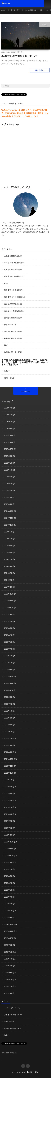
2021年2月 (8, 828)
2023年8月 (8, 621)
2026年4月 (8, 408)
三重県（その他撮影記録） (14, 262)
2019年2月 (8, 993)
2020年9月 (8, 862)
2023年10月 (9, 608)
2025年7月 (8, 470)
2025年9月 (8, 456)
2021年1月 (8, 835)
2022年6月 (8, 718)
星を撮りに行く (33, 1072)
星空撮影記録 (15, 10)
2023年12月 (9, 594)
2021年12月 (9, 759)
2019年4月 (8, 979)
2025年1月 (8, 504)
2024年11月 (9, 518)
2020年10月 (9, 855)
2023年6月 (8, 635)
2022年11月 (9, 683)
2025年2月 (8, 497)
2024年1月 (8, 587)
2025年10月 (9, 449)
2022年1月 (8, 752)
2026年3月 (8, 415)
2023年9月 (8, 614)
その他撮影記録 (30, 10)
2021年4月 (8, 814)
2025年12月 (9, 435)
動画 (6, 283)
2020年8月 (8, 869)
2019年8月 (8, 952)
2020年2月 (8, 911)
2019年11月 (9, 931)
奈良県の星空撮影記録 (13, 304)
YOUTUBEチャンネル (12, 1028)
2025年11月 (9, 442)
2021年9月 (8, 780)
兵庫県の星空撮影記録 (13, 269)
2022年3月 (8, 738)
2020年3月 (8, 904)
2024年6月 (8, 552)
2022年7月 (8, 711)
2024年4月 (8, 566)
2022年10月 (9, 690)
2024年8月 (8, 539)
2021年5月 (8, 807)
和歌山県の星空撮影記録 (14, 290)
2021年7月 (8, 793)
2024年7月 (8, 545)
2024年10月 (9, 525)
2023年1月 (8, 669)
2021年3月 (8, 821)
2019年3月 (8, 986)
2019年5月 (8, 972)
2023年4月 (8, 649)
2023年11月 (9, 601)
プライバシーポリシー (13, 1014)
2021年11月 (9, 766)
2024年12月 (9, 511)
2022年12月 (9, 676)
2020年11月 (9, 849)
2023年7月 (8, 628)
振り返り (20, 52)
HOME (3, 10)
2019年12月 (9, 924)
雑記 (45, 24)
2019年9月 (8, 945)
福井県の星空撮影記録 (13, 338)
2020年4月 (8, 897)
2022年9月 (8, 697)
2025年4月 (8, 484)
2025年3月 (8, 490)
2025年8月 (8, 463)
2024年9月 (8, 532)
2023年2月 (8, 663)
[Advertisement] (25, 155)
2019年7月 (8, 959)
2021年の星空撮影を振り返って (19, 55)
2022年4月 (8, 731)
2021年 (13, 52)
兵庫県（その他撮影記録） (14, 276)
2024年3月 (8, 573)
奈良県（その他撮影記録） (14, 311)
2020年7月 (8, 876)
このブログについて (12, 1008)
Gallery (7, 371)
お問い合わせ (9, 378)
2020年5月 (8, 890)
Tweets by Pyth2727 (9, 1053)
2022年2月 (8, 745)
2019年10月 (9, 938)
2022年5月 (8, 725)
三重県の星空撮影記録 (13, 256)
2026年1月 (8, 428)
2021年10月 (9, 773)
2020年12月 (9, 842)
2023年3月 (8, 656)
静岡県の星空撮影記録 (13, 352)
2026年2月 (8, 421)
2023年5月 (8, 642)
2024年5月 (8, 559)
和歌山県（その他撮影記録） (15, 297)
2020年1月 (8, 917)
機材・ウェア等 (10, 325)
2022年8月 (8, 704)
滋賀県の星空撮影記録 (13, 331)
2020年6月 (8, 883)
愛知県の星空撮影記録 (13, 318)
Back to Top (25, 391)
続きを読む (39, 70)
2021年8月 (8, 787)
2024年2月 (8, 580)
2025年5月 (8, 477)
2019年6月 (8, 966)
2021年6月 (8, 800)
